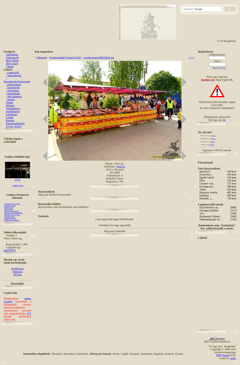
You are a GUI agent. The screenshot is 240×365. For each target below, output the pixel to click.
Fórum (9, 102)
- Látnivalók (12, 72)
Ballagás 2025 (9, 207)
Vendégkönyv (13, 108)
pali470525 (10, 250)
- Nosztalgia (12, 90)
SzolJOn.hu (17, 268)
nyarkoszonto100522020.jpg (99, 57)
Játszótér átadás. (9, 217)
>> (193, 57)
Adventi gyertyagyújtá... (12, 204)
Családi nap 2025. (10, 206)
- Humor (10, 99)
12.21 (17, 178)
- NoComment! (14, 96)
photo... (213, 136)
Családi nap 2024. (10, 218)
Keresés (10, 120)
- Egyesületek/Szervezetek (17, 80)
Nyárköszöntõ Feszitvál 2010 (65, 57)
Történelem (12, 54)
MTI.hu (17, 274)
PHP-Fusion (222, 355)
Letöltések (11, 114)
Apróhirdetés (13, 111)
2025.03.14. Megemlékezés (13, 213)
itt (224, 120)
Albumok (41, 57)
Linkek (9, 117)
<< (190, 57)
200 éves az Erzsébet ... (12, 211)
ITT (29, 313)
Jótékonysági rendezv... (12, 220)
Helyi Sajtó (12, 63)
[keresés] (202, 9)
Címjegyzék (12, 57)
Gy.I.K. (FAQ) (13, 126)
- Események (13, 87)
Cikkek (10, 66)
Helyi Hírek (12, 60)
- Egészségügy (13, 84)
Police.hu (17, 271)
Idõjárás (10, 105)
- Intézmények (13, 75)
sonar (233, 358)
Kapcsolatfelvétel (15, 123)
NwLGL (120, 166)
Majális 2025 (8, 209)
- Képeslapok (13, 93)
